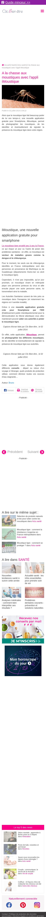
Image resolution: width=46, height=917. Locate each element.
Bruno (11, 383)
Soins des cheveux (29, 886)
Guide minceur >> (17, 2)
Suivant (35, 452)
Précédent (12, 452)
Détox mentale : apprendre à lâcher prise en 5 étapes (29, 834)
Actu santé (37, 521)
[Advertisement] (23, 39)
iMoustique (31, 335)
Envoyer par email (38, 390)
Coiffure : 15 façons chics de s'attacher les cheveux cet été (29, 883)
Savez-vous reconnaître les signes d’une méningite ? (28, 858)
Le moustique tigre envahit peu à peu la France (23, 246)
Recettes (25, 849)
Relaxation (26, 836)
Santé (24, 560)
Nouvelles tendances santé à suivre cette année (11, 572)
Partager (10, 390)
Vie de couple (27, 873)
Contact (5, 914)
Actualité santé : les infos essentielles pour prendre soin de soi (34, 573)
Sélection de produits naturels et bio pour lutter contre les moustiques (30, 518)
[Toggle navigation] (42, 11)
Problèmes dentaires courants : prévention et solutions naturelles (34, 598)
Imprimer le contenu (25, 390)
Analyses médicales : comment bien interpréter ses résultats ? (11, 598)
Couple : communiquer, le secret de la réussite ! (28, 871)
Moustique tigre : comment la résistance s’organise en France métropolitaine (29, 532)
